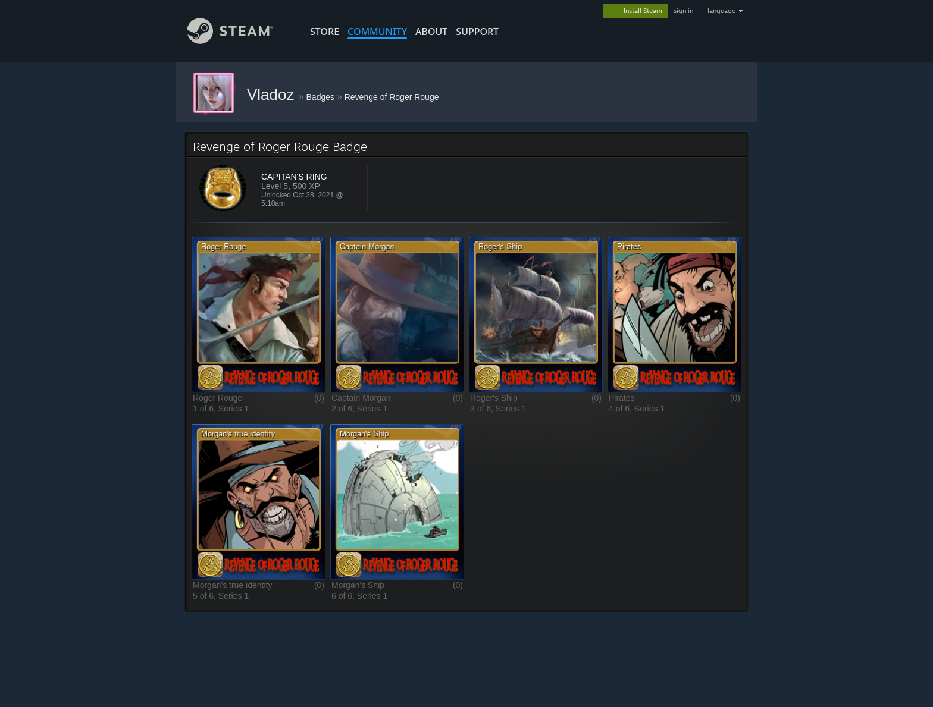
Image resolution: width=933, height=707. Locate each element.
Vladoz (273, 94)
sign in (683, 11)
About (431, 31)
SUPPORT (477, 31)
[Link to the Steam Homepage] (239, 41)
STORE (324, 31)
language (721, 11)
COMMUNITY (377, 31)
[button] (258, 314)
